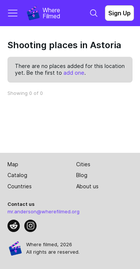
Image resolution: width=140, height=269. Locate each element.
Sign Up (119, 13)
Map (12, 164)
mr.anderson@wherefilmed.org (43, 211)
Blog (81, 175)
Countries (19, 186)
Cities (83, 164)
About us (87, 186)
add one (73, 72)
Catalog (17, 175)
